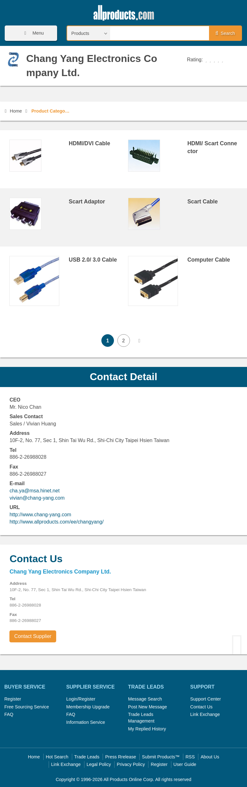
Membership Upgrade (88, 706)
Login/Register (80, 698)
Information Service (85, 722)
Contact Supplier (32, 636)
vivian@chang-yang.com (36, 498)
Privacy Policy (131, 764)
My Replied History (147, 728)
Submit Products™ (161, 756)
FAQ (8, 714)
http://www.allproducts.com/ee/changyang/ (56, 521)
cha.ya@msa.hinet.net (34, 490)
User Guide (185, 764)
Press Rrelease (120, 756)
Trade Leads (86, 756)
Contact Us (201, 706)
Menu (32, 33)
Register (12, 698)
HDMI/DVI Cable (89, 143)
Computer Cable (208, 260)
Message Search (145, 698)
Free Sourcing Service (26, 706)
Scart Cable (202, 201)
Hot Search (57, 756)
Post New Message (147, 706)
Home (13, 111)
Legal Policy (99, 764)
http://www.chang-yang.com (40, 514)
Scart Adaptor (87, 201)
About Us (210, 756)
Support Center (205, 698)
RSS (190, 756)
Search (225, 33)
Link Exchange (205, 714)
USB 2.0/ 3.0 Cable (93, 260)
